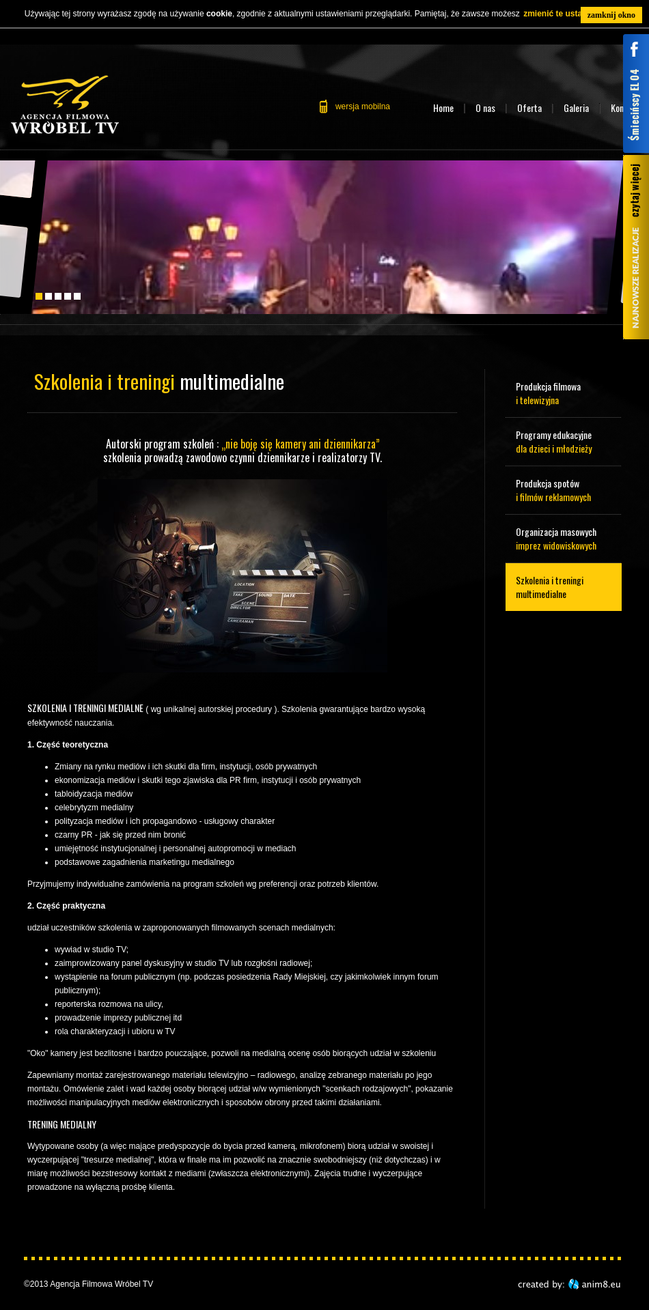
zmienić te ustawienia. (566, 13)
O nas (485, 107)
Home (443, 107)
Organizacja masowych (563, 538)
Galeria (576, 107)
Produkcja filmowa (563, 393)
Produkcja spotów (563, 490)
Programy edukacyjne (563, 441)
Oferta (529, 107)
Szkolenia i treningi (563, 587)
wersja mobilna (362, 106)
